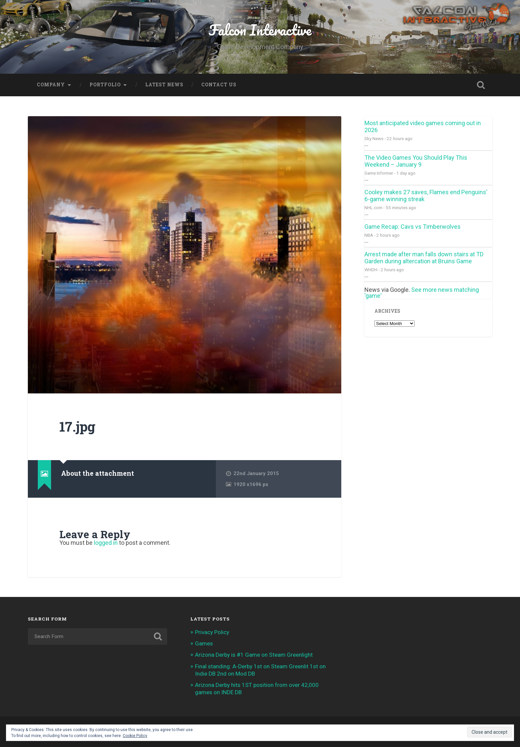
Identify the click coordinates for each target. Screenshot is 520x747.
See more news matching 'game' (421, 292)
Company (51, 85)
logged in (106, 542)
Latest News (164, 85)
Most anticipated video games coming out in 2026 (422, 126)
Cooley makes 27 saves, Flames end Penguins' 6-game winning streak (425, 196)
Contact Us (218, 85)
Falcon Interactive (260, 30)
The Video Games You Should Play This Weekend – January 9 (415, 161)
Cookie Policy (135, 735)
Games (204, 643)
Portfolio (105, 85)
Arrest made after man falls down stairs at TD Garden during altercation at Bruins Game (424, 258)
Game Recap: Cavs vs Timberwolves (412, 226)
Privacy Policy (212, 632)
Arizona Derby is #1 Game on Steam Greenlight (254, 654)
